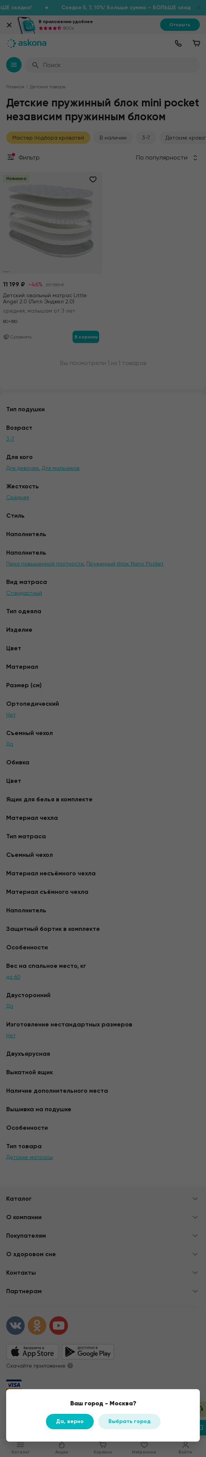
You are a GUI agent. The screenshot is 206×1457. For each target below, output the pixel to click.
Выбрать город (129, 1421)
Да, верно (70, 1421)
